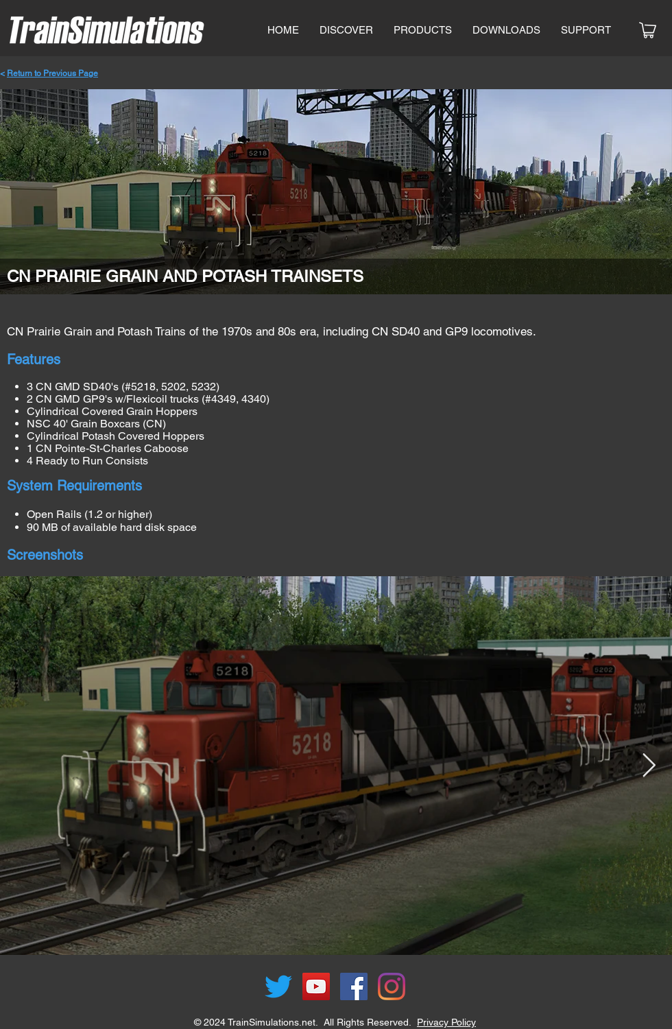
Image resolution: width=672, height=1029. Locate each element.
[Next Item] (648, 765)
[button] (422, 30)
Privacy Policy (446, 1022)
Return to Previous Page (52, 73)
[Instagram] (391, 986)
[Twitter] (278, 986)
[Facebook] (354, 986)
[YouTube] (316, 986)
